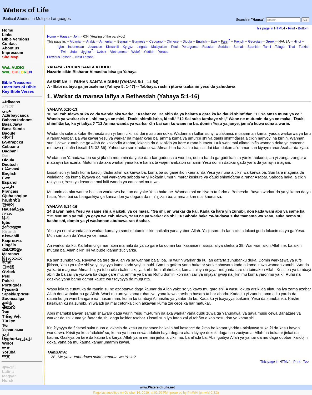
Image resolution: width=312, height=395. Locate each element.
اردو (5, 334)
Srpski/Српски (15, 294)
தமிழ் (7, 303)
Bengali (122, 41)
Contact (9, 43)
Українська (12, 329)
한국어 (8, 204)
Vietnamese (118, 52)
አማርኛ (8, 106)
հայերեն (11, 200)
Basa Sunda (13, 128)
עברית (7, 213)
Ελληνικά (10, 169)
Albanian (76, 41)
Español (9, 182)
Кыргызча (12, 240)
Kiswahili (10, 236)
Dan (5, 155)
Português (12, 285)
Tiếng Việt (11, 316)
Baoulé (8, 133)
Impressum (12, 52)
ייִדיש (5, 347)
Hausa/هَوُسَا (13, 209)
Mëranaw (10, 254)
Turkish (304, 47)
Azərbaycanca (15, 115)
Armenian (106, 41)
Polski (8, 280)
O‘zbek (8, 271)
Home (7, 30)
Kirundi (9, 231)
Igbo (6, 222)
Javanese (95, 47)
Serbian (224, 47)
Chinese (173, 41)
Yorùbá (9, 352)
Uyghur (86, 52)
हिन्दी (5, 218)
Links (7, 34)
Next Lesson (84, 57)
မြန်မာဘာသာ (12, 258)
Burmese (138, 41)
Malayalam (159, 47)
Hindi (297, 41)
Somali (239, 47)
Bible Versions (15, 39)
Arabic (90, 41)
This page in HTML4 (270, 28)
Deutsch (10, 164)
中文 (6, 356)
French (239, 41)
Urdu (73, 52)
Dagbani (10, 151)
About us (10, 48)
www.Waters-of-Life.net (157, 387)
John (76, 36)
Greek (269, 41)
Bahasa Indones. (17, 119)
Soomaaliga (13, 298)
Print (291, 28)
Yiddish (149, 52)
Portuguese (190, 47)
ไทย (5, 312)
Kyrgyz (128, 47)
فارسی (8, 186)
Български (12, 142)
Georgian (254, 41)
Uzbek (101, 52)
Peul (6, 276)
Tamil (267, 47)
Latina (8, 371)
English (9, 173)
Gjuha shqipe (14, 195)
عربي (6, 111)
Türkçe (8, 321)
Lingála (9, 245)
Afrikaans (11, 102)
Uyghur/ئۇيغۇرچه (17, 338)
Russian (208, 47)
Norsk (7, 380)
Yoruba (163, 52)
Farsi (224, 41)
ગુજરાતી (9, 367)
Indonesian (76, 47)
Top (306, 361)
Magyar (9, 376)
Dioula (8, 160)
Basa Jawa (12, 124)
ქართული (11, 227)
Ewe (6, 178)
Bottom (303, 28)
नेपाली (6, 262)
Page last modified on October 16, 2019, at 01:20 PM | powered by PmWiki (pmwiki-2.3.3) (156, 392)
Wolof (7, 343)
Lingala (142, 47)
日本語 (8, 267)
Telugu (280, 47)
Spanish (253, 47)
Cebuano (10, 146)
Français (10, 191)
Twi (5, 325)
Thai (291, 47)
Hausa (64, 36)
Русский (10, 289)
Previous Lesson (59, 57)
